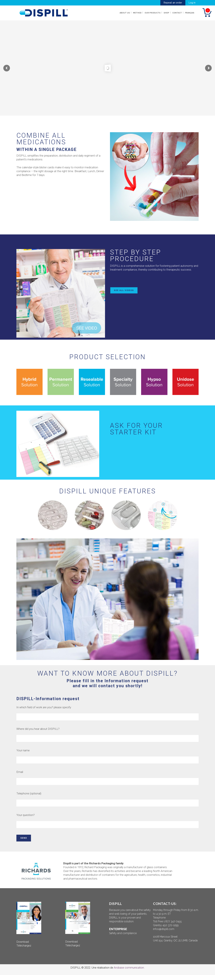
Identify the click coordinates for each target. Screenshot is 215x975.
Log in (192, 2)
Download (22, 941)
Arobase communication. (129, 967)
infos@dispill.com (163, 929)
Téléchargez (23, 945)
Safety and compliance (123, 933)
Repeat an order (173, 2)
